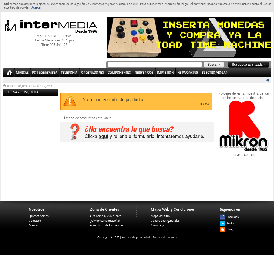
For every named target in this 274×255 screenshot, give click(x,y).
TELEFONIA (69, 73)
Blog (226, 229)
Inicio (8, 86)
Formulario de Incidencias (107, 225)
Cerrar (204, 104)
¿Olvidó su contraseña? (105, 221)
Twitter (228, 223)
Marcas (22, 73)
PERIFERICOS (144, 73)
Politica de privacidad (136, 237)
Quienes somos (39, 216)
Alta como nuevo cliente (105, 216)
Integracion (23, 86)
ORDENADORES (92, 73)
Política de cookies (164, 237)
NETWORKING (187, 73)
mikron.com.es (243, 152)
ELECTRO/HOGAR (214, 73)
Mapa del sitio (160, 216)
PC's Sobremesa (44, 73)
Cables (37, 86)
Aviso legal (158, 225)
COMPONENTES (119, 73)
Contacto (35, 221)
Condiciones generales (165, 221)
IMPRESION (165, 73)
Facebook (229, 217)
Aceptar (36, 7)
